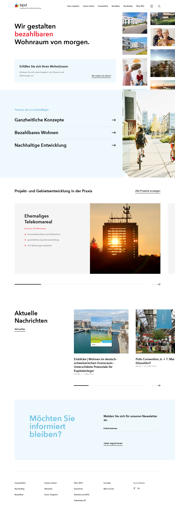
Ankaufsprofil (80, 500)
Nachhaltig (19, 489)
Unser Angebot (51, 494)
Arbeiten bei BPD (81, 494)
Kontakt (107, 483)
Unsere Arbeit (50, 483)
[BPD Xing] (134, 488)
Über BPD (78, 483)
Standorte (78, 489)
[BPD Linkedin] (139, 488)
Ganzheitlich (20, 483)
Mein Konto (109, 489)
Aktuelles (48, 489)
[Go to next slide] (158, 284)
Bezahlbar (19, 494)
